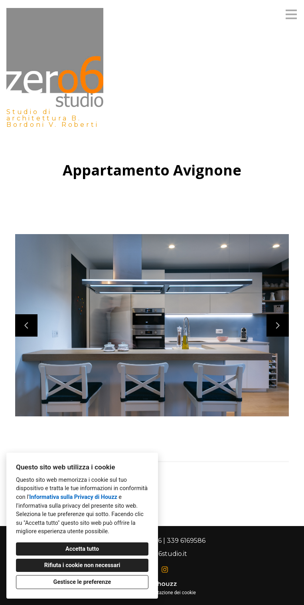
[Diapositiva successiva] (277, 325)
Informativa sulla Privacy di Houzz (73, 497)
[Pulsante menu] (291, 14)
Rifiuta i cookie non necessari (82, 565)
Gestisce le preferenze (82, 582)
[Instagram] (165, 569)
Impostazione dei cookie (170, 592)
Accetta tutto (82, 549)
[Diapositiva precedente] (26, 325)
